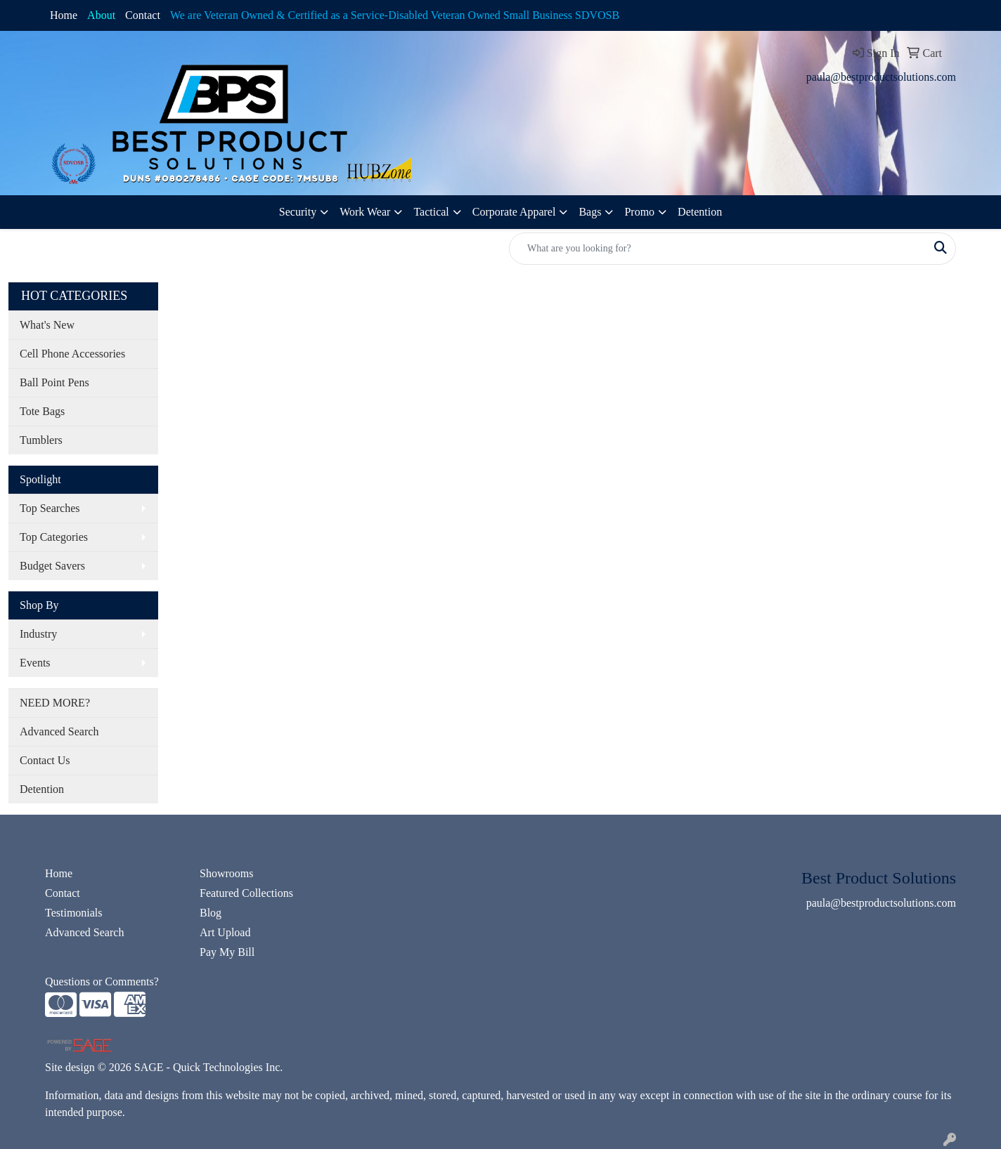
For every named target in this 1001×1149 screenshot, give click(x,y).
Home (63, 15)
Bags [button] (590, 212)
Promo (639, 212)
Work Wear (365, 212)
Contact (142, 15)
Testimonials (74, 913)
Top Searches (50, 508)
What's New (47, 325)
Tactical (430, 212)
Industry (38, 634)
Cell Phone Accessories (72, 354)
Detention (700, 212)
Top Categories (54, 537)
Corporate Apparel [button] (514, 212)
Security (297, 212)
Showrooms (226, 873)
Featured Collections (246, 893)
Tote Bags (42, 411)
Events (35, 663)
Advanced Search (59, 731)
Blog (210, 913)
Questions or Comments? (102, 981)
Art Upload (225, 932)
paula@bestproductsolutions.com (881, 77)
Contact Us (45, 760)
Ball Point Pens (54, 382)
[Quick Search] (717, 248)
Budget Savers (52, 566)
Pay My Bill (227, 952)
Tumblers (41, 440)
